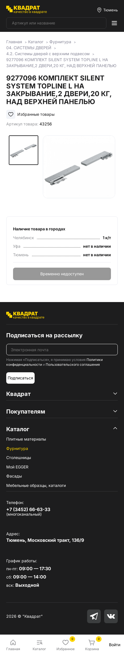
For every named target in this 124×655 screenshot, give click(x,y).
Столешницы (18, 457)
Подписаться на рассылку (44, 335)
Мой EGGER (17, 466)
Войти (114, 644)
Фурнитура (17, 448)
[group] (79, 171)
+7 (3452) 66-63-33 (28, 509)
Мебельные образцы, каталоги (36, 485)
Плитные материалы (26, 439)
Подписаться (20, 377)
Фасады (14, 476)
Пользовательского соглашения (73, 364)
